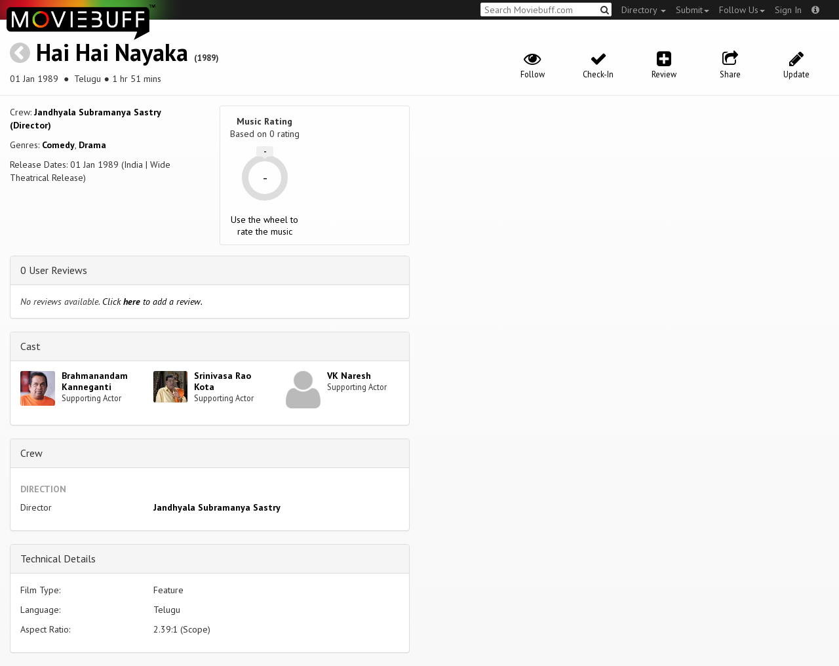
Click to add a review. (152, 301)
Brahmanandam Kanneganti (95, 381)
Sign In (788, 10)
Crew (31, 453)
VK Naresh (349, 376)
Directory (643, 10)
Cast (30, 346)
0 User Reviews (53, 270)
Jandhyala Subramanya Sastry (217, 507)
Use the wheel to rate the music (264, 225)
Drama (92, 145)
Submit (692, 10)
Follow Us (742, 10)
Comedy (58, 145)
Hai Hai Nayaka (112, 52)
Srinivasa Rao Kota (222, 381)
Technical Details (58, 558)
